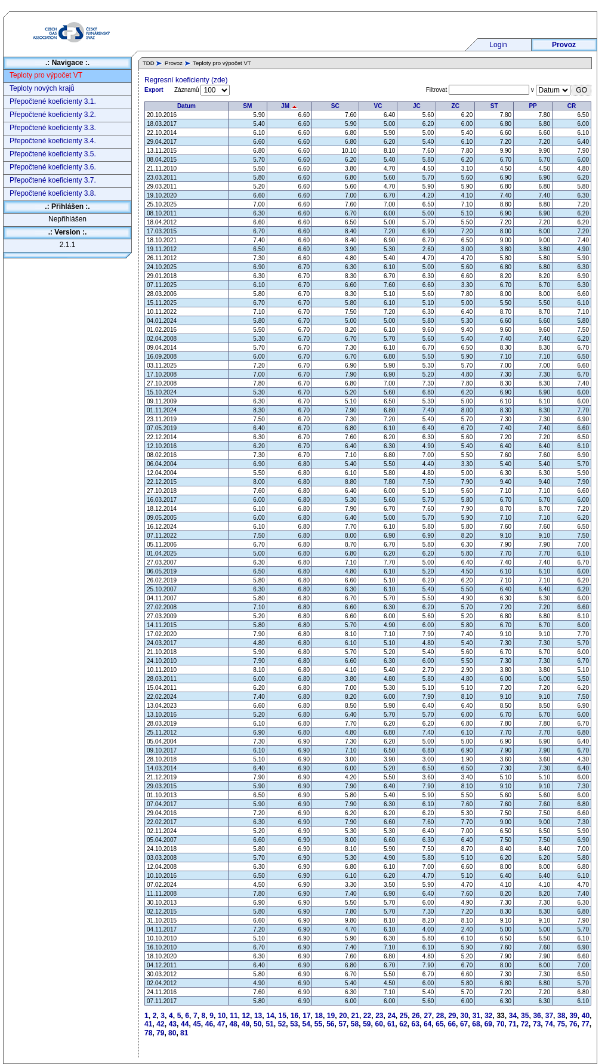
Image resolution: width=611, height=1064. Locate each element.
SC (335, 106)
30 (464, 1015)
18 (319, 1015)
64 (427, 1024)
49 (245, 1024)
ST (494, 106)
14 (270, 1015)
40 (586, 1015)
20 (343, 1015)
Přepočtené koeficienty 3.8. (53, 193)
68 (476, 1024)
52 (282, 1024)
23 (379, 1015)
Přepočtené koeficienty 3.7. (53, 180)
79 (160, 1033)
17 (306, 1015)
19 (331, 1015)
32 (488, 1015)
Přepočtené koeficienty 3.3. (53, 128)
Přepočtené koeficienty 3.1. (53, 101)
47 (221, 1024)
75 (561, 1024)
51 (269, 1024)
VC (378, 106)
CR (571, 106)
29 (452, 1015)
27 (427, 1015)
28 (440, 1015)
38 (561, 1015)
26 (415, 1015)
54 (306, 1024)
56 (330, 1024)
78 (148, 1033)
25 (404, 1015)
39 (573, 1015)
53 (294, 1024)
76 (573, 1024)
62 (403, 1024)
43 (173, 1024)
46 (209, 1024)
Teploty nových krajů (42, 88)
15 (282, 1015)
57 (343, 1024)
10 (222, 1015)
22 (367, 1015)
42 (160, 1024)
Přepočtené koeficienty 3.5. (53, 154)
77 (585, 1024)
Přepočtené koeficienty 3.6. (53, 167)
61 (391, 1024)
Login (498, 45)
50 (257, 1024)
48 (233, 1024)
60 (379, 1024)
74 (549, 1024)
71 (512, 1024)
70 (500, 1024)
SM (247, 106)
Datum (186, 106)
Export (153, 90)
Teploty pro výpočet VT (46, 75)
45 (196, 1024)
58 (355, 1024)
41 (148, 1024)
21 (355, 1015)
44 (185, 1024)
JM (289, 106)
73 (537, 1024)
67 (464, 1024)
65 (439, 1024)
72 (525, 1024)
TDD (149, 63)
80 (172, 1033)
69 (488, 1024)
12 (246, 1015)
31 (476, 1015)
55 (318, 1024)
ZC (455, 106)
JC (417, 106)
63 (415, 1024)
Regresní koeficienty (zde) (185, 80)
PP (532, 106)
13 (258, 1015)
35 (525, 1015)
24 (392, 1015)
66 (452, 1024)
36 (537, 1015)
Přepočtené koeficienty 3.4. (53, 141)
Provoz (564, 45)
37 (549, 1015)
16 (294, 1015)
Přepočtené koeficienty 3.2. (53, 114)
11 (233, 1015)
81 (184, 1033)
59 (367, 1024)
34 (513, 1015)
